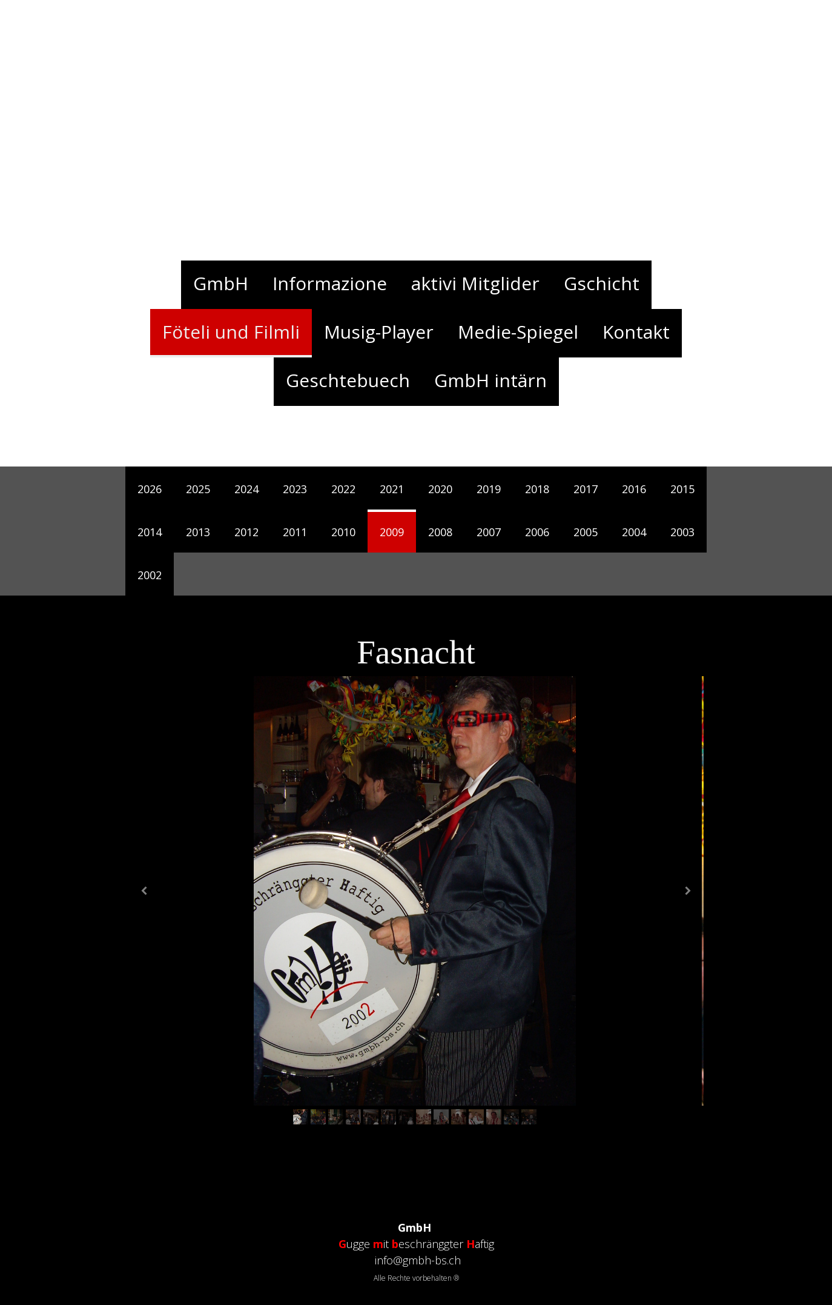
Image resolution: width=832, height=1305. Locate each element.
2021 (392, 489)
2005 (585, 532)
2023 (295, 489)
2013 (198, 532)
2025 (198, 489)
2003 (682, 532)
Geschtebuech (348, 380)
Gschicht (601, 283)
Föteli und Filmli (231, 331)
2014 (149, 532)
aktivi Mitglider (475, 283)
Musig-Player (379, 331)
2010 (343, 532)
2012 (246, 532)
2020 (440, 489)
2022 (343, 489)
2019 (489, 489)
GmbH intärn (490, 380)
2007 (489, 532)
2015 (682, 489)
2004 (634, 532)
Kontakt (636, 331)
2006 (537, 532)
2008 (440, 532)
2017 (585, 489)
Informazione (329, 283)
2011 (295, 532)
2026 (149, 489)
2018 (537, 489)
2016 (634, 489)
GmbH (220, 283)
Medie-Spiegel (518, 331)
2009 (392, 532)
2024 (246, 489)
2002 (149, 575)
